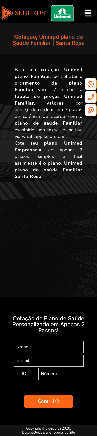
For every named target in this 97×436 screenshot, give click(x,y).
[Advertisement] (48, 234)
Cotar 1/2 (48, 401)
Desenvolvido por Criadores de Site (48, 432)
